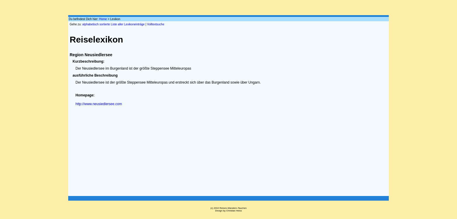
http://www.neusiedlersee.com (98, 104)
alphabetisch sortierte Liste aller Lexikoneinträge (113, 24)
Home (103, 19)
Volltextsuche (155, 24)
